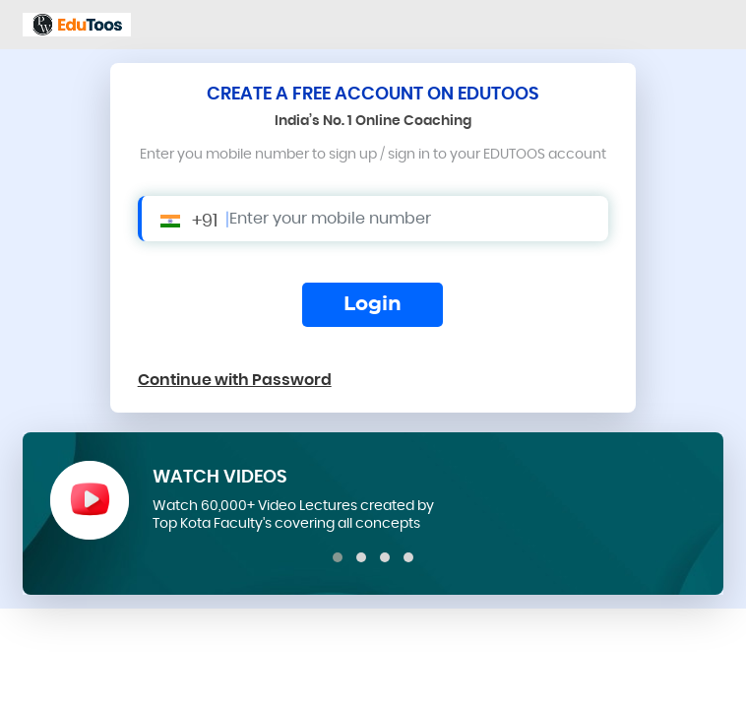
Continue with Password (235, 380)
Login (372, 304)
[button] (337, 557)
